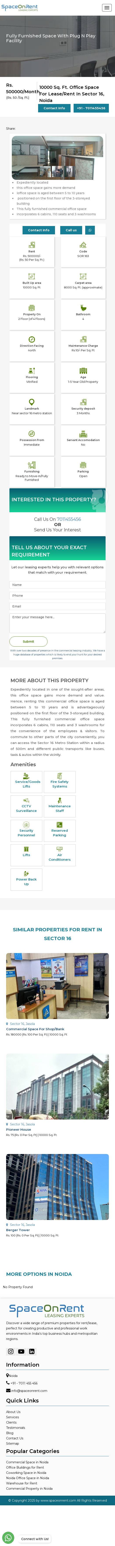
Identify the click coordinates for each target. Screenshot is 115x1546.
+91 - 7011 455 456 (24, 1384)
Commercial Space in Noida (27, 1462)
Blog (9, 1433)
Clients (11, 1422)
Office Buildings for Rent (25, 1467)
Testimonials (15, 1428)
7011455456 (69, 519)
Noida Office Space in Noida (27, 1478)
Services (12, 1417)
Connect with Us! (34, 1539)
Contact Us (14, 1438)
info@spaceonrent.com (29, 1391)
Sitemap (12, 1444)
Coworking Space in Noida (26, 1473)
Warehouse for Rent (21, 1483)
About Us (13, 1412)
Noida (13, 1376)
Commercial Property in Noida (29, 1489)
